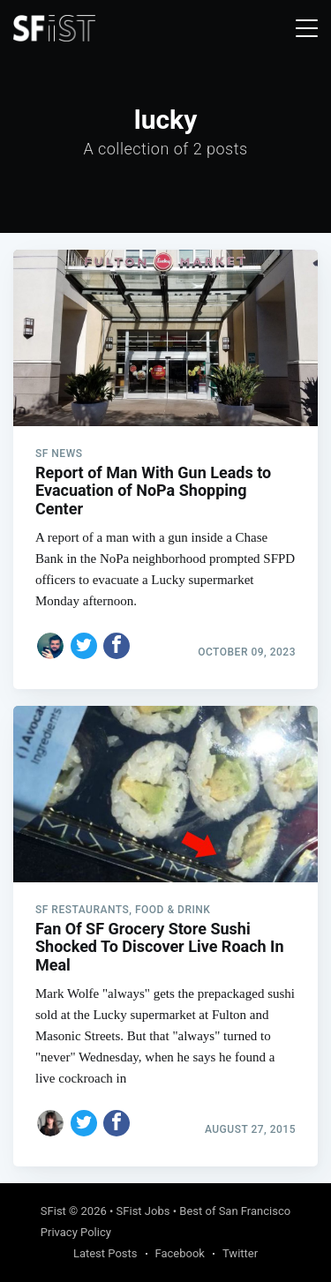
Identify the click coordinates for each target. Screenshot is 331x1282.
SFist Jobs (143, 1211)
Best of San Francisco (234, 1211)
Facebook (180, 1253)
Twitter (240, 1253)
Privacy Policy (76, 1232)
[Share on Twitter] (84, 646)
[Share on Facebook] (117, 646)
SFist (53, 1211)
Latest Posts (105, 1253)
